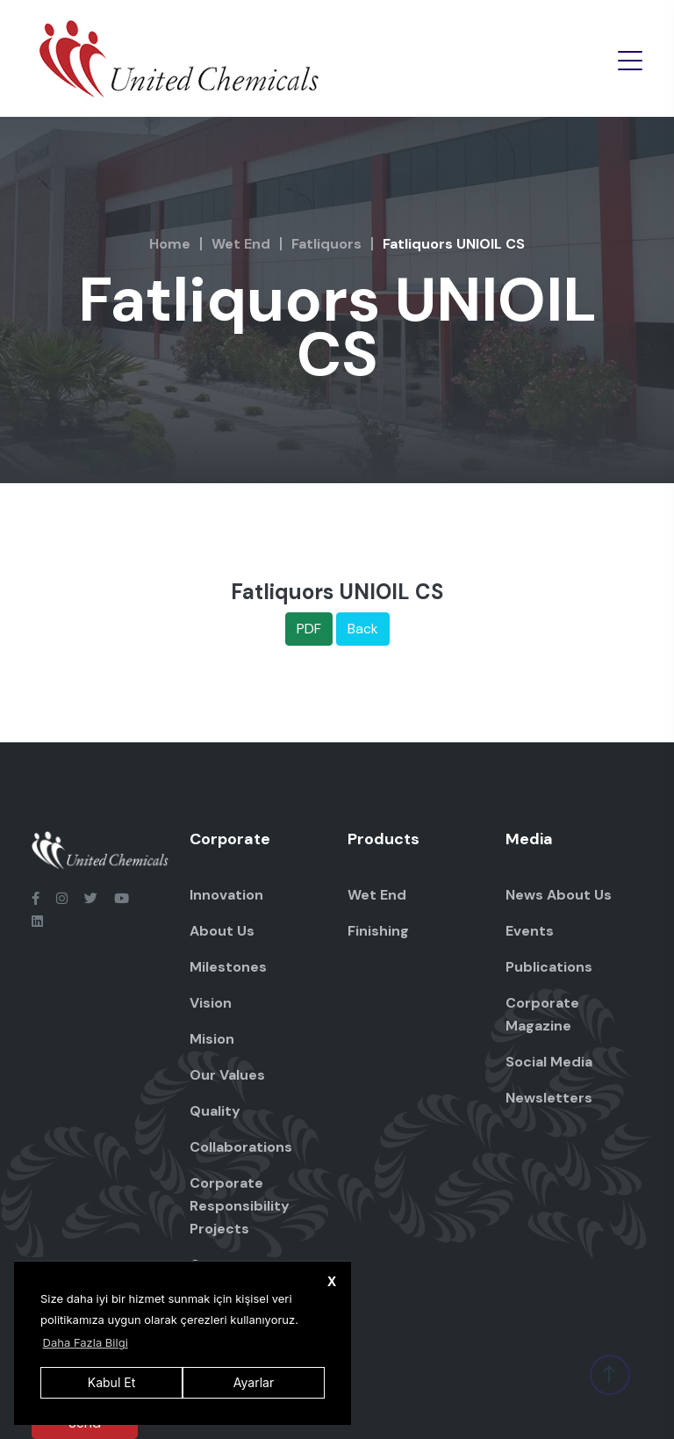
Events (530, 931)
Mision (212, 1039)
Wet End (241, 244)
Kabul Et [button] (111, 1382)
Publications (549, 967)
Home (169, 244)
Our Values (227, 1075)
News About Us (559, 895)
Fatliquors (326, 244)
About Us (222, 931)
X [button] (332, 1281)
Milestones (228, 967)
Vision (211, 1003)
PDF (309, 628)
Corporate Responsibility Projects (240, 1206)
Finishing (378, 931)
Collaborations (241, 1147)
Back (363, 628)
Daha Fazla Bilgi (85, 1342)
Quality (215, 1111)
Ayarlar (253, 1382)
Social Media (549, 1061)
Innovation (226, 895)
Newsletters (549, 1097)
